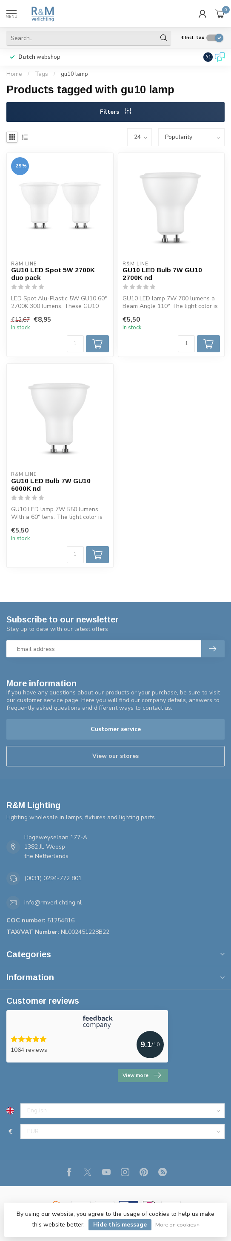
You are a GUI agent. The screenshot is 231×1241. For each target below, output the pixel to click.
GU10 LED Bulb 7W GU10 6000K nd (51, 484)
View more (142, 1075)
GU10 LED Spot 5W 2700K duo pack (53, 273)
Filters (115, 112)
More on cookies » (177, 1224)
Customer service (116, 729)
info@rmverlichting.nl (53, 902)
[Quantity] (75, 343)
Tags (41, 74)
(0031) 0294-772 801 (53, 878)
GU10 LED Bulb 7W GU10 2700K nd (162, 273)
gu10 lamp (74, 74)
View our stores (115, 756)
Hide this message (120, 1225)
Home (14, 74)
